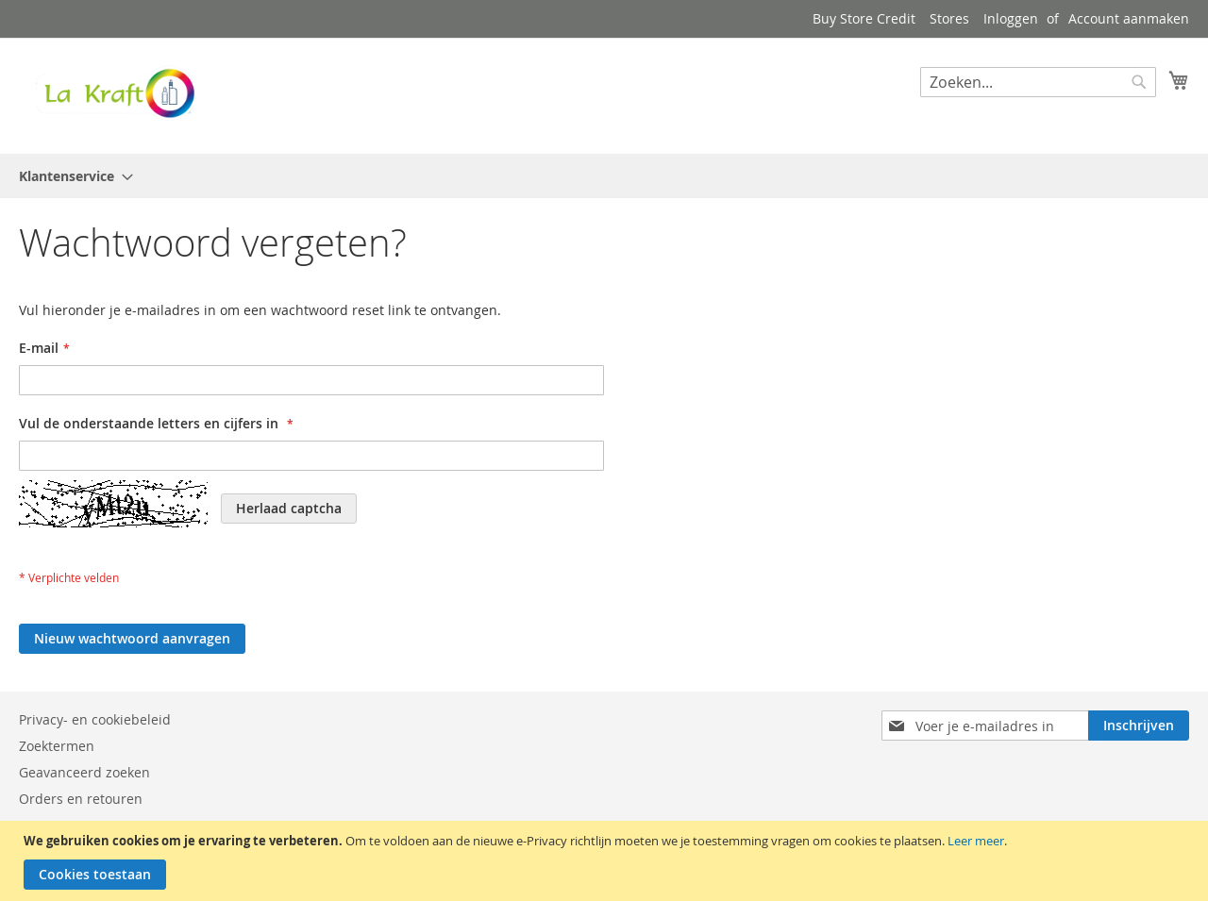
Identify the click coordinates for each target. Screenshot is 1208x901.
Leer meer (976, 840)
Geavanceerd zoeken (84, 772)
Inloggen (1010, 18)
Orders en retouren (81, 799)
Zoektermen (56, 746)
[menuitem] (70, 176)
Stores (949, 18)
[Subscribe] (1138, 725)
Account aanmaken (1128, 18)
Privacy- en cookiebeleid (95, 719)
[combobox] (1038, 82)
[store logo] (113, 94)
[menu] (604, 176)
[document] (606, 861)
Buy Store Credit (864, 18)
